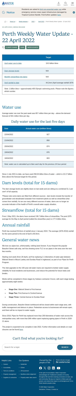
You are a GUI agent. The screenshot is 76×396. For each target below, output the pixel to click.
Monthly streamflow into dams (15, 77)
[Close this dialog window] (74, 12)
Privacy (48, 389)
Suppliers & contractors (9, 377)
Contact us (55, 389)
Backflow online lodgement (27, 374)
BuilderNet (23, 364)
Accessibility (6, 367)
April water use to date (13, 63)
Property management (9, 374)
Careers (5, 364)
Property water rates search (28, 377)
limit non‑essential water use (51, 9)
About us (12, 21)
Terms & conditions (8, 371)
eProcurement (24, 371)
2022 (33, 21)
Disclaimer (42, 389)
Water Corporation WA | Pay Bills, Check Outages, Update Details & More (5, 21)
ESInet (21, 367)
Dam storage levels (11, 71)
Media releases (23, 21)
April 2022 (41, 21)
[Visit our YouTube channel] (58, 368)
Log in (58, 4)
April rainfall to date (11, 83)
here (59, 15)
